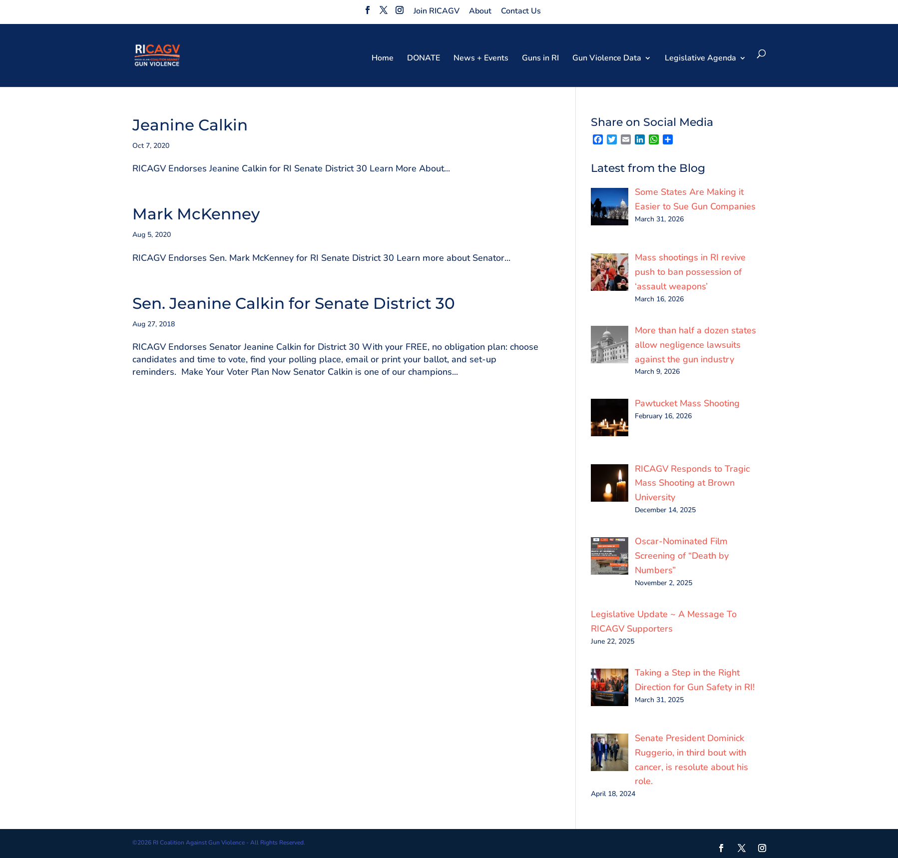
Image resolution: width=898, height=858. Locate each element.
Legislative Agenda (700, 58)
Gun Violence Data (606, 58)
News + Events (480, 58)
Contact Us (521, 10)
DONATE (423, 58)
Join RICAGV (436, 10)
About (480, 10)
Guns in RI (540, 58)
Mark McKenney (196, 213)
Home (383, 58)
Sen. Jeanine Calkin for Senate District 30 (293, 303)
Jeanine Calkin (190, 124)
